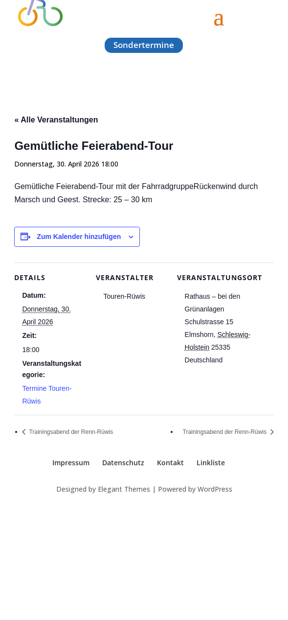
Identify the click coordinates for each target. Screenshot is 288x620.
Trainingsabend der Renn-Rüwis (70, 432)
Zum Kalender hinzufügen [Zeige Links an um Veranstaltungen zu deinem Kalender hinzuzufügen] (79, 236)
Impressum (70, 462)
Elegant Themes (124, 489)
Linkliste (211, 462)
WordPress (215, 489)
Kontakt (170, 462)
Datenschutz (123, 462)
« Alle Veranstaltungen (56, 120)
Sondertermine (143, 44)
